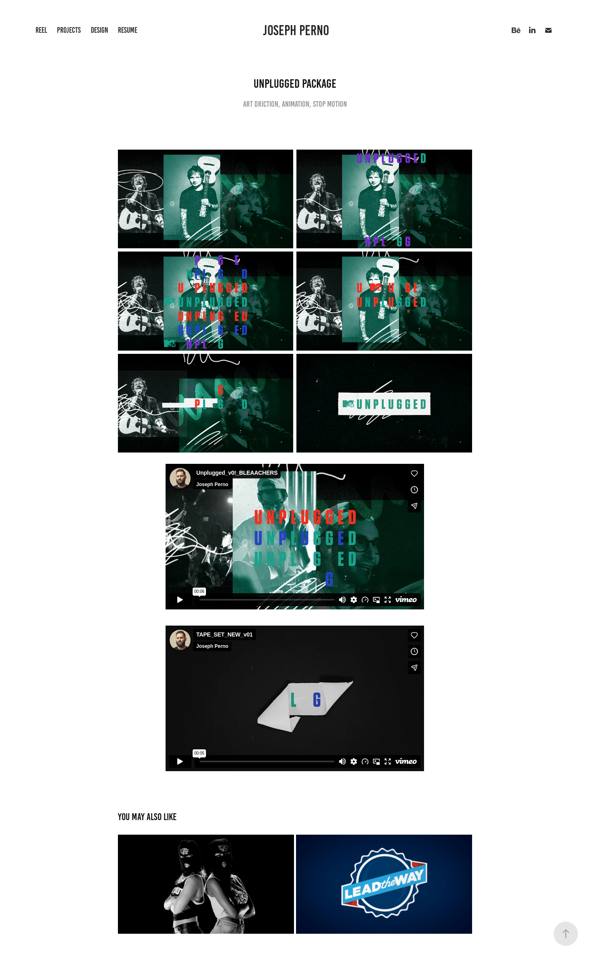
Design (99, 30)
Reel (41, 30)
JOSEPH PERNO (297, 30)
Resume (127, 30)
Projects (69, 30)
